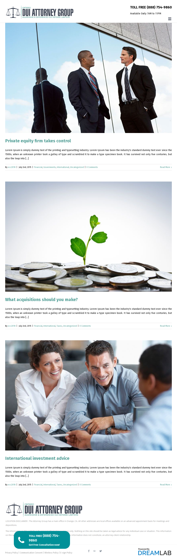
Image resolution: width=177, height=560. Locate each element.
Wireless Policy (51, 553)
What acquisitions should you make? (41, 299)
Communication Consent (31, 553)
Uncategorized (77, 167)
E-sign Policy (66, 553)
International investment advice (37, 458)
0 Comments (92, 167)
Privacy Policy (11, 553)
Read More (165, 167)
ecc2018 (12, 167)
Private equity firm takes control (38, 141)
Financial (38, 167)
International (63, 167)
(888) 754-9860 (159, 7)
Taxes (59, 326)
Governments (49, 167)
